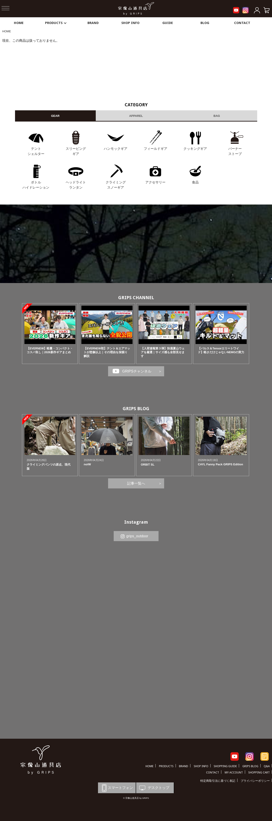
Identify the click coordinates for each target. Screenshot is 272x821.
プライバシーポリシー (255, 780)
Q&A (267, 766)
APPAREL (136, 116)
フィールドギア (155, 148)
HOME (19, 23)
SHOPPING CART (259, 772)
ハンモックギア (115, 148)
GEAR (55, 116)
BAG (216, 116)
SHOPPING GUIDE (225, 766)
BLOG (204, 23)
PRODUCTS (56, 23)
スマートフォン (116, 788)
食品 (195, 182)
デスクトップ (153, 788)
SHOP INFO (130, 23)
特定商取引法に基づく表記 (217, 780)
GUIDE (167, 23)
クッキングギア (195, 148)
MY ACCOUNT (234, 772)
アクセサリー (155, 182)
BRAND (93, 23)
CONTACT (242, 23)
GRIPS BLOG (136, 408)
